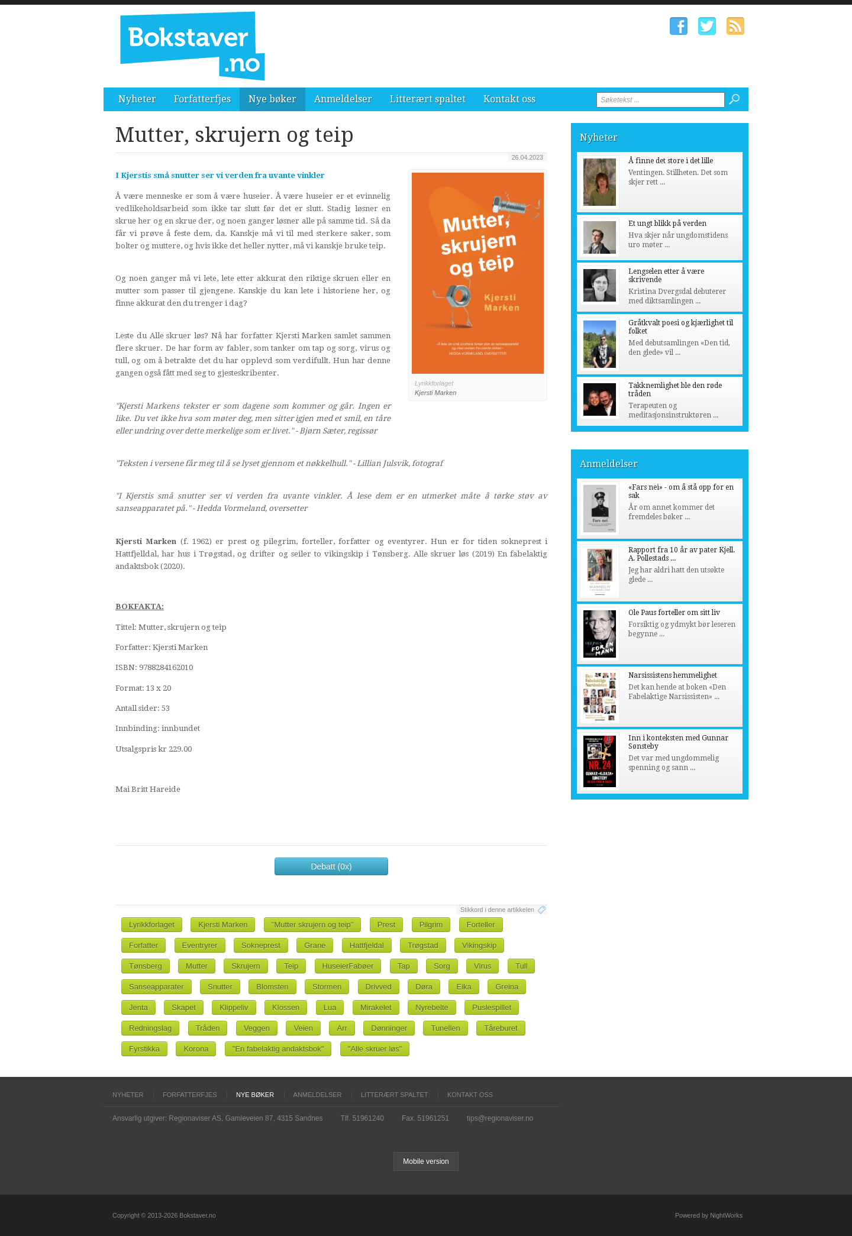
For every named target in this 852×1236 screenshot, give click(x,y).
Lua (330, 1007)
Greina (506, 986)
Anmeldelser (343, 99)
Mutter (197, 966)
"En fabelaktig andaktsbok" (278, 1048)
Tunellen (445, 1028)
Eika (463, 986)
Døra (424, 986)
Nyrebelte (431, 1007)
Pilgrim (431, 924)
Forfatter (143, 945)
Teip (291, 966)
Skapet (183, 1007)
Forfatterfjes (202, 99)
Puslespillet (491, 1007)
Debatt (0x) (331, 866)
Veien (303, 1028)
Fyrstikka (144, 1048)
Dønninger (389, 1028)
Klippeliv (234, 1007)
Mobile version (425, 1161)
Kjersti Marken (222, 924)
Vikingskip (479, 945)
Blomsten (272, 986)
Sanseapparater (156, 986)
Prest (386, 924)
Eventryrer (200, 945)
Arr (342, 1028)
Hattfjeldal (367, 945)
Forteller (481, 924)
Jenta (138, 1007)
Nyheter (137, 99)
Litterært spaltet (428, 99)
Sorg (442, 966)
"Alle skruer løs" (375, 1048)
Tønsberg (145, 966)
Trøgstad (423, 945)
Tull (521, 966)
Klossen (285, 1007)
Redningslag (150, 1028)
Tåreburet (500, 1028)
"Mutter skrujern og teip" (313, 924)
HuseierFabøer (348, 966)
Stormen (326, 986)
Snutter (220, 986)
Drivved (379, 986)
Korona (195, 1048)
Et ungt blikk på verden (667, 223)
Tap (404, 966)
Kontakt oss (509, 99)
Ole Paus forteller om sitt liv (674, 613)
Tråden (208, 1028)
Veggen (257, 1028)
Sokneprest (260, 945)
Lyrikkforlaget (152, 924)
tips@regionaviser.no (500, 1118)
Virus (482, 966)
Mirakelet (376, 1007)
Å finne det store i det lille (670, 161)
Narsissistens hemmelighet (672, 675)
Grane (314, 945)
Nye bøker (272, 99)
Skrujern (245, 966)
